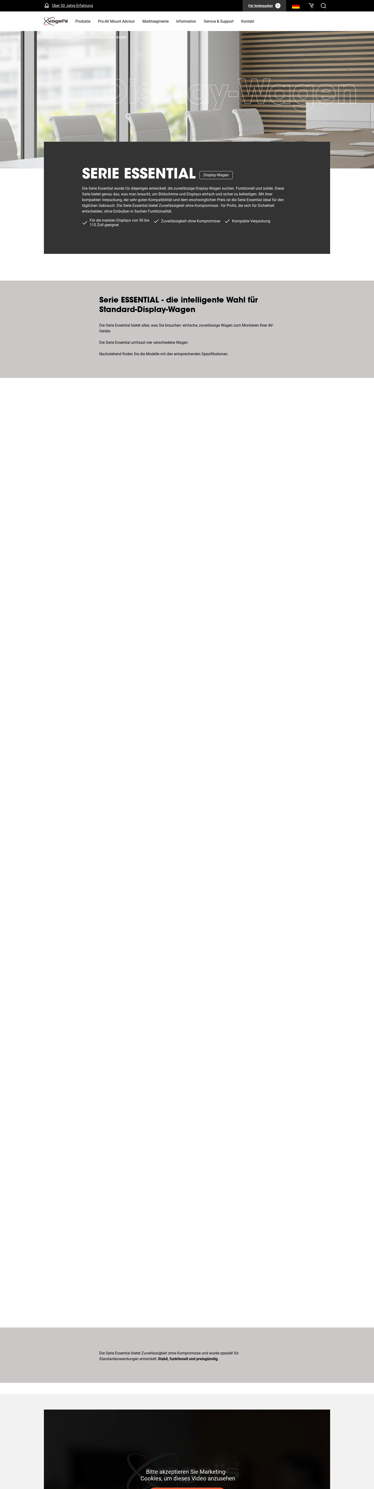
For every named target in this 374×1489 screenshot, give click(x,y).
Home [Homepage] (49, 37)
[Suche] (295, 6)
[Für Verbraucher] (264, 5)
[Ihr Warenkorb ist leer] (311, 5)
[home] (56, 21)
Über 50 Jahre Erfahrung (72, 5)
